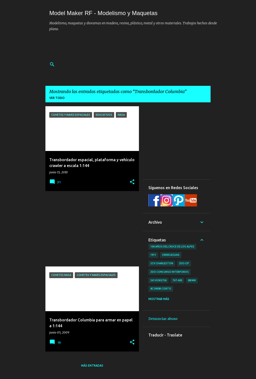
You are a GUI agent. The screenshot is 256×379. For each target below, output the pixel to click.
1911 (153, 254)
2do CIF (184, 263)
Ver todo (57, 97)
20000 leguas (170, 254)
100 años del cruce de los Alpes (172, 246)
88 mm (192, 280)
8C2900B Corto (160, 288)
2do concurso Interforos (169, 271)
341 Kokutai (158, 280)
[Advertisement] (137, 47)
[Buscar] (52, 64)
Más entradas (92, 365)
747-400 (177, 280)
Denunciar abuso (163, 319)
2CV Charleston (161, 263)
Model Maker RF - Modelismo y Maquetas (103, 13)
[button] (132, 182)
